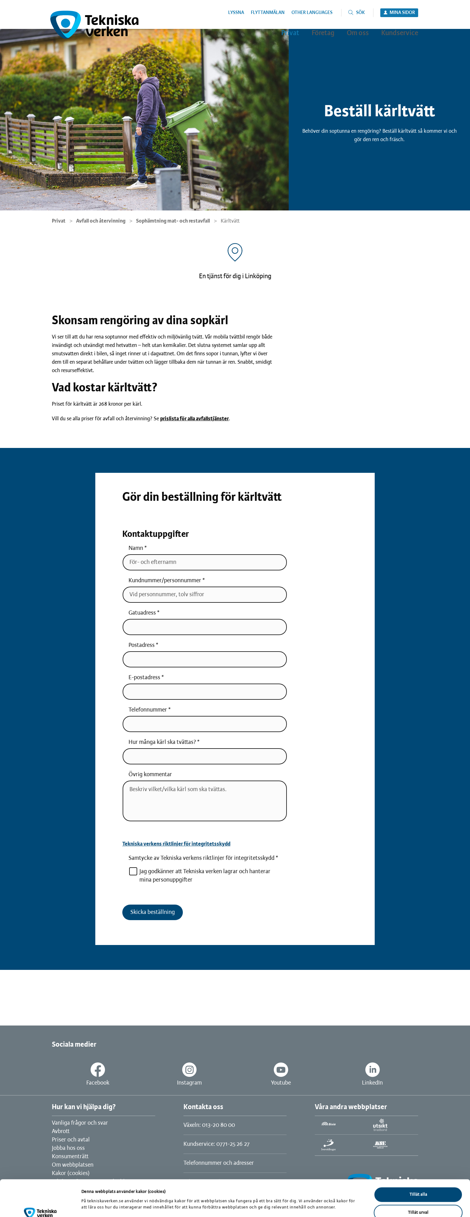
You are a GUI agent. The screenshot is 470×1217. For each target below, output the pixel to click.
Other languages (311, 12)
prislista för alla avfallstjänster (194, 419)
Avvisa (418, 1201)
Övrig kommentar (150, 775)
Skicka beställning (152, 912)
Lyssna (236, 12)
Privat (59, 221)
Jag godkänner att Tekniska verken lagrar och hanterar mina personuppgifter (199, 875)
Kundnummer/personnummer (165, 581)
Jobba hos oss (68, 1148)
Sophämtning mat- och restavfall (173, 221)
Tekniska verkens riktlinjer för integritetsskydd (176, 844)
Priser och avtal (71, 1140)
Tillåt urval (418, 1183)
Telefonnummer (148, 710)
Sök (360, 12)
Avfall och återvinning (100, 221)
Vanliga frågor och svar (80, 1123)
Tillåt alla (418, 1165)
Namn (136, 548)
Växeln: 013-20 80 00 (209, 1125)
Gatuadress (142, 613)
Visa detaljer (322, 1197)
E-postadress (144, 678)
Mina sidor (402, 12)
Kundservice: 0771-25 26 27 (216, 1144)
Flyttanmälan (268, 12)
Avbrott (61, 1131)
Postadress (142, 645)
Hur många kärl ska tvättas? (162, 742)
